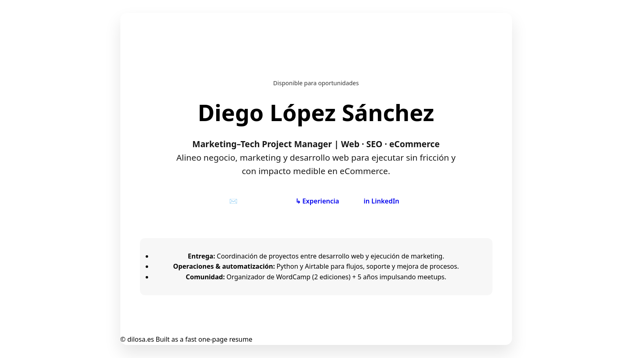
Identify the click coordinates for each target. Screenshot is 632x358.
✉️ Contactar (250, 201)
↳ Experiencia (317, 201)
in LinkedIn (381, 201)
